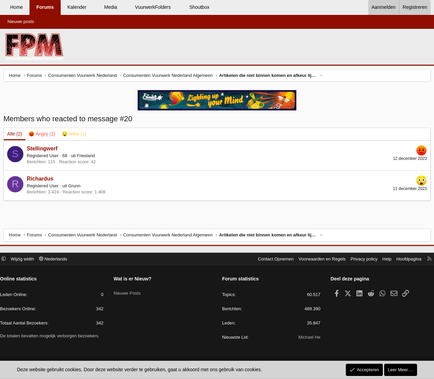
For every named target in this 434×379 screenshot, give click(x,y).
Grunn (76, 187)
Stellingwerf (43, 150)
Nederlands (56, 259)
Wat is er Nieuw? (134, 279)
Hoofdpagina (405, 259)
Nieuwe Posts (128, 291)
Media (110, 7)
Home (16, 7)
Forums (45, 7)
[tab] (43, 136)
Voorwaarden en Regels (318, 259)
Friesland (87, 157)
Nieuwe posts (20, 21)
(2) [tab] (16, 135)
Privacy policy (360, 259)
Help (383, 259)
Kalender (76, 7)
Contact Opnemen (273, 259)
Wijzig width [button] (26, 259)
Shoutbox (200, 7)
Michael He (308, 338)
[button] (92, 7)
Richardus (41, 180)
